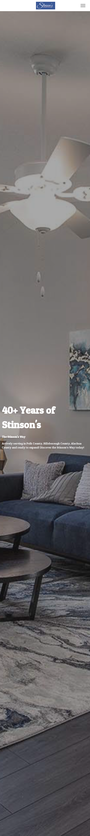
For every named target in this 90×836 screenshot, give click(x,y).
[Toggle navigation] (83, 5)
